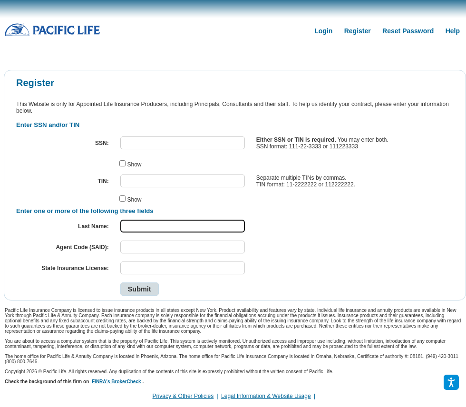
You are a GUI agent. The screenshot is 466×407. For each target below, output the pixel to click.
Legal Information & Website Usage (266, 396)
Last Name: (93, 226)
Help (453, 31)
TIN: (102, 181)
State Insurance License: (74, 268)
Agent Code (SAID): (82, 247)
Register (357, 31)
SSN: (102, 143)
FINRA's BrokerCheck (116, 381)
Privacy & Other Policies (183, 396)
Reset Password (408, 31)
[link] (321, 396)
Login (323, 31)
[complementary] (318, 396)
